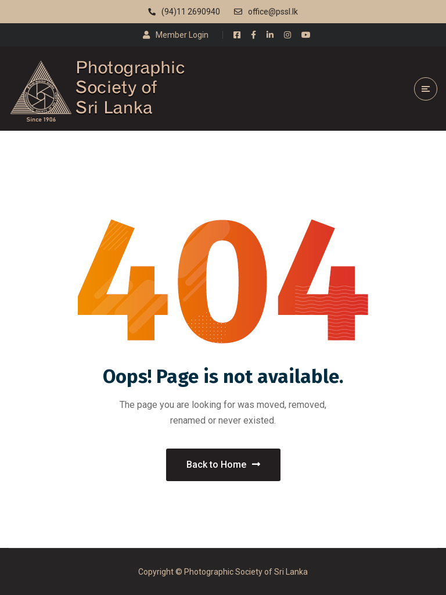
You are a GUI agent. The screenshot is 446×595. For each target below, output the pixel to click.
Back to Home (223, 464)
